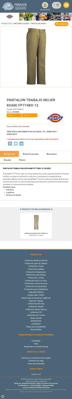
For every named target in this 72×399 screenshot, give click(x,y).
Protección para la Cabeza (36, 263)
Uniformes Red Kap (36, 303)
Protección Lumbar (36, 278)
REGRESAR (61, 24)
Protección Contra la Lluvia (36, 283)
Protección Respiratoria (36, 272)
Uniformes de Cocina (36, 315)
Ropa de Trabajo (36, 301)
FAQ (36, 344)
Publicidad (36, 324)
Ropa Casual (36, 318)
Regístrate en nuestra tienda (36, 346)
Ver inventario (24, 126)
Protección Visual (36, 266)
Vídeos (22, 160)
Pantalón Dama (38, 24)
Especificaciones (31, 154)
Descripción (9, 154)
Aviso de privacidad (36, 363)
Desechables (36, 329)
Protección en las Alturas (35, 286)
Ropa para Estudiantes (36, 327)
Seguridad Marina (36, 292)
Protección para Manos (36, 275)
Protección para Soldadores (36, 289)
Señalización (36, 321)
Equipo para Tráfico (36, 295)
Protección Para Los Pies (36, 281)
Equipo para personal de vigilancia (36, 298)
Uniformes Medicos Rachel (36, 260)
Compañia (36, 341)
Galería (7, 160)
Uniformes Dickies (21, 24)
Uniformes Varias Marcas (36, 309)
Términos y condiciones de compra (36, 358)
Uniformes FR (36, 312)
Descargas (52, 154)
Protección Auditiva (36, 269)
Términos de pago (36, 361)
